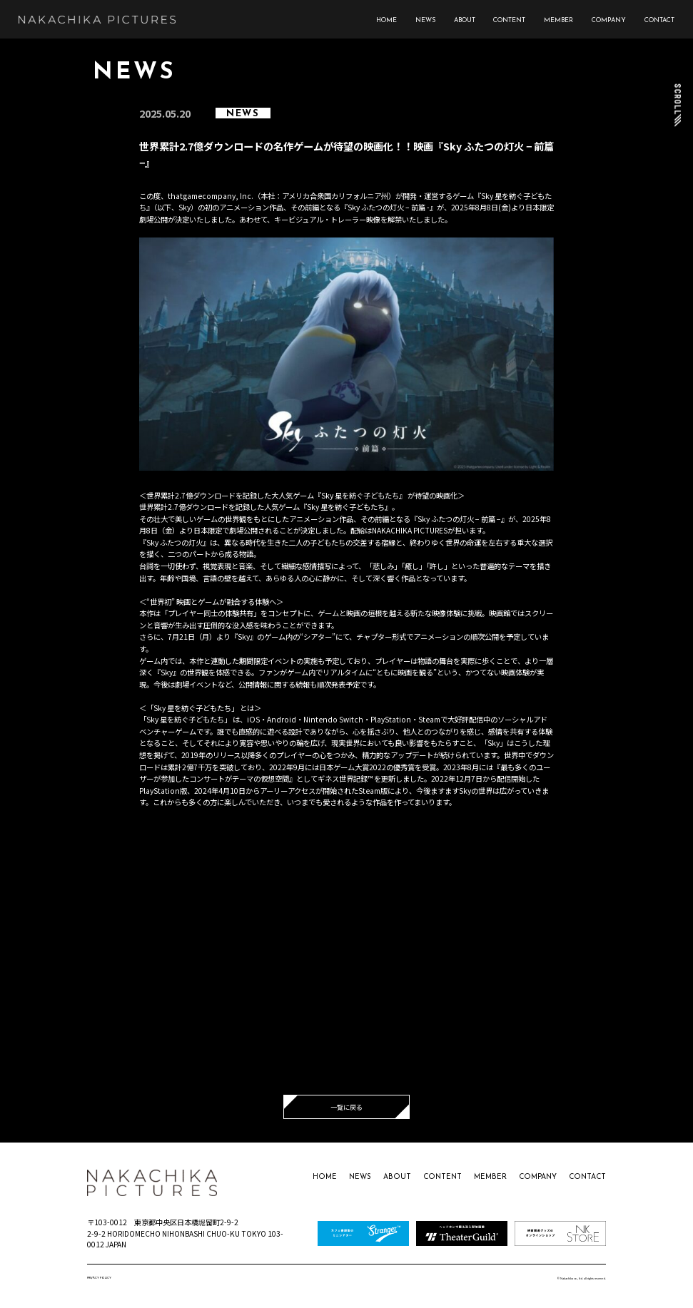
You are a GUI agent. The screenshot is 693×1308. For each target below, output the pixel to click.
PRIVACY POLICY (99, 1278)
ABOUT (464, 20)
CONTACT (659, 20)
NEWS (425, 20)
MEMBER (558, 20)
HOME (386, 20)
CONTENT (509, 20)
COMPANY (609, 20)
